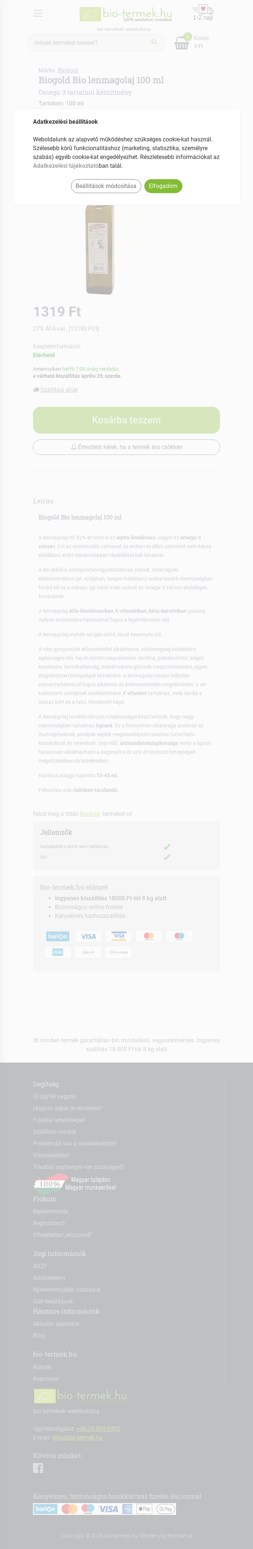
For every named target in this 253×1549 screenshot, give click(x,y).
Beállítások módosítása (106, 185)
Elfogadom (163, 185)
